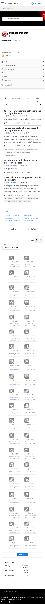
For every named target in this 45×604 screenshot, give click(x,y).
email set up (35, 218)
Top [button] (37, 597)
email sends (25, 218)
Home (33, 597)
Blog (38, 98)
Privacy (3, 599)
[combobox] (22, 19)
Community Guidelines (14, 599)
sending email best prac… (13, 220)
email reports (28, 215)
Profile (13, 229)
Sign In (40, 3)
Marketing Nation (8, 9)
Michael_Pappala (12, 116)
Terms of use (4, 602)
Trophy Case (32, 229)
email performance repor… (13, 215)
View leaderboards (6, 85)
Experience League (12, 3)
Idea (28, 98)
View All (22, 211)
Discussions (16, 98)
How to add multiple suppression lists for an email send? (22, 179)
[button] (4, 19)
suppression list (28, 220)
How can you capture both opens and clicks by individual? (21, 129)
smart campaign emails (12, 218)
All (5, 98)
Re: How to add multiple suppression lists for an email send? (20, 162)
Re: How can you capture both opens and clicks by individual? (22, 112)
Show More (22, 554)
